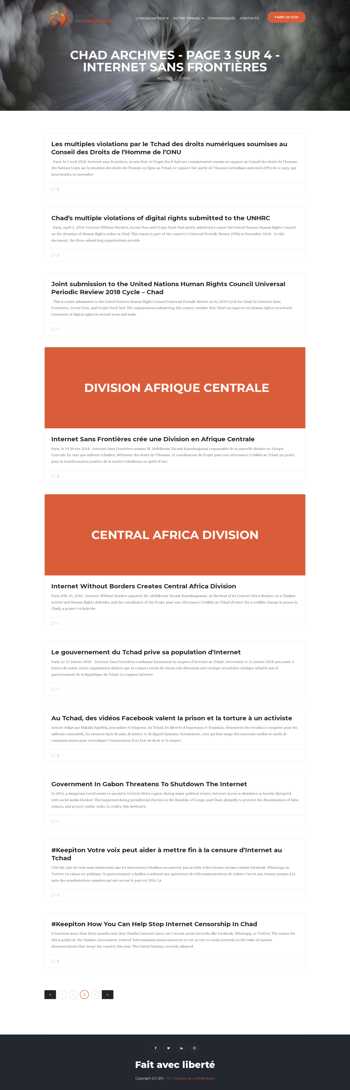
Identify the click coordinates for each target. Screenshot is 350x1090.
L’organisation (150, 18)
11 (55, 895)
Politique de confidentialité (194, 1078)
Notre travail (187, 18)
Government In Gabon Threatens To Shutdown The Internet (149, 784)
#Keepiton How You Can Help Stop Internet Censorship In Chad (154, 924)
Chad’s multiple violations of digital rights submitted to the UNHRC (160, 218)
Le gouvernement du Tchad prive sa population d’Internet (146, 652)
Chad (185, 78)
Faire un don (286, 17)
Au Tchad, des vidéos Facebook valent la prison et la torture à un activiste (171, 718)
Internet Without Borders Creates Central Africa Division (143, 586)
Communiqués (221, 18)
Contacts (249, 18)
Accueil (165, 78)
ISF (168, 1078)
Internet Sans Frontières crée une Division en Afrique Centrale (153, 439)
